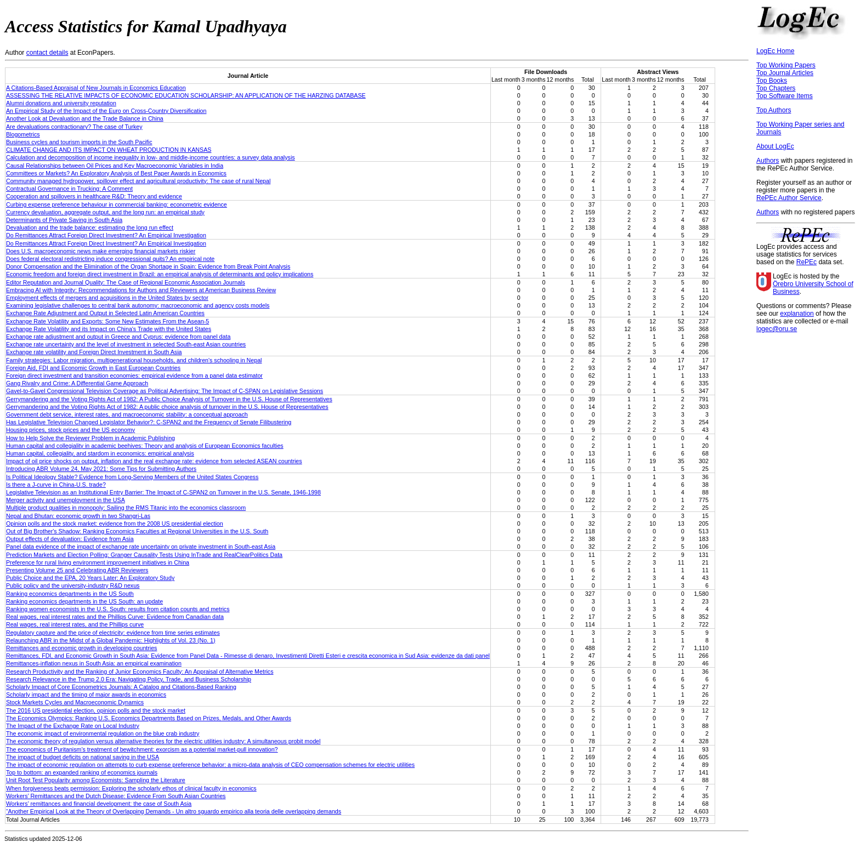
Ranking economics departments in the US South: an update (84, 601)
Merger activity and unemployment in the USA (65, 500)
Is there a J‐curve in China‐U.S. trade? (56, 484)
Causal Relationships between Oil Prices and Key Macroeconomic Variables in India (114, 165)
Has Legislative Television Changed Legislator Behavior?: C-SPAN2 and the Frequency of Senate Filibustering (148, 422)
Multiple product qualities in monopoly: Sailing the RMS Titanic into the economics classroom (126, 507)
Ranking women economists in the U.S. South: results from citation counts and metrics (118, 609)
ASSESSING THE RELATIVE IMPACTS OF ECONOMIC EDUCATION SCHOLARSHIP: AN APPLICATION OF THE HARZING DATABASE (186, 95)
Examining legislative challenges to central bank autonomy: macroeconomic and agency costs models (137, 305)
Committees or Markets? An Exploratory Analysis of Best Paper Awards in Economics (116, 173)
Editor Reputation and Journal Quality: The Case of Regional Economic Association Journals (125, 282)
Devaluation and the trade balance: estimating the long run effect (89, 227)
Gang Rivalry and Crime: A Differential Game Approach (77, 383)
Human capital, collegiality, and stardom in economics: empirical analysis (100, 453)
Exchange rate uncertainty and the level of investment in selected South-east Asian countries (126, 344)
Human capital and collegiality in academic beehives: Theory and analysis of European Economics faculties (145, 445)
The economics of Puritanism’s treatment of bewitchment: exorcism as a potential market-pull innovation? (142, 749)
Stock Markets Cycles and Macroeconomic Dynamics (75, 702)
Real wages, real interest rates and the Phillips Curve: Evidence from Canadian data (115, 616)
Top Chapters (775, 88)
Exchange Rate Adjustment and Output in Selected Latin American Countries (105, 313)
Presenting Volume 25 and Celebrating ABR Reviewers (77, 570)
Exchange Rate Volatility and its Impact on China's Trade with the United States (108, 329)
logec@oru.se (776, 329)
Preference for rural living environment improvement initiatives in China (97, 562)
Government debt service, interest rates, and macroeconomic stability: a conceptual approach (127, 414)
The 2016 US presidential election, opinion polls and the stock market (95, 710)
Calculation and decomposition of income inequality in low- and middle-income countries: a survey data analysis (150, 157)
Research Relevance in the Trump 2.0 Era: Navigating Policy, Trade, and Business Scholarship (128, 679)
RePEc (806, 262)
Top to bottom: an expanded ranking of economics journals (81, 772)
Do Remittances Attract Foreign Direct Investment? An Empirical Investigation (106, 235)
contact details (47, 52)
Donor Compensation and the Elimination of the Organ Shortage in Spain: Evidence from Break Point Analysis (148, 266)
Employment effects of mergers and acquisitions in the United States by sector (107, 297)
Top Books (771, 80)
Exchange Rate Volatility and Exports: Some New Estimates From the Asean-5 (107, 321)
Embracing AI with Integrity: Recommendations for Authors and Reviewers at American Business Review (141, 290)
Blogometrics (23, 134)
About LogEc (775, 146)
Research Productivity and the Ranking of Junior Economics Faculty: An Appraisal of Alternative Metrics (139, 671)
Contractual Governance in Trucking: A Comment (69, 188)
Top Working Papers (786, 65)
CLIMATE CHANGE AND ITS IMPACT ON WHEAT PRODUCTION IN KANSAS (108, 149)
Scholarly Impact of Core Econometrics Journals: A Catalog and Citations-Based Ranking (121, 687)
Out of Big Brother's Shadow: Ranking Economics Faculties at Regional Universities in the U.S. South (137, 531)
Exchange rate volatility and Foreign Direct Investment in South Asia (94, 352)
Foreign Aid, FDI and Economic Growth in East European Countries (93, 368)
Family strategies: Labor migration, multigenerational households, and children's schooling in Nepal (134, 360)
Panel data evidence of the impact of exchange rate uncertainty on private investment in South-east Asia (140, 546)
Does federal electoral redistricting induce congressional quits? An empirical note (110, 258)
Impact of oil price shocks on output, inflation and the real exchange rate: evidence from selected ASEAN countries (154, 461)
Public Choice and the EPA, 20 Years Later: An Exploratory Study (90, 577)
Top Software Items (784, 96)
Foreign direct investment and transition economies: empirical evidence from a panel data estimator (134, 375)
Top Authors (773, 110)
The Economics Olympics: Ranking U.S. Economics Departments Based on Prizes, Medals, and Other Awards (148, 718)
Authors (767, 160)
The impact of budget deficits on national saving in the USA (82, 757)
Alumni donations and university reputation (61, 103)
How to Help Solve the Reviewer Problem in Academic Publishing (90, 438)
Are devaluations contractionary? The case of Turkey (74, 126)
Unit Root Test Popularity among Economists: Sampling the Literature (95, 780)
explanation (796, 313)
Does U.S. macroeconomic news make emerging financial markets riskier (100, 251)
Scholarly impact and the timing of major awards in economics (86, 694)
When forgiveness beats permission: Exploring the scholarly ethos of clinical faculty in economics (131, 788)
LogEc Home (775, 51)
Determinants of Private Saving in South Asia (64, 220)
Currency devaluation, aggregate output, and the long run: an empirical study (105, 212)
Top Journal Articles (784, 73)
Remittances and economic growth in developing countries (81, 648)
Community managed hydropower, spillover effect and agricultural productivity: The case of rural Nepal (138, 181)
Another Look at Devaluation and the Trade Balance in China (84, 118)
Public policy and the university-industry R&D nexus (72, 585)
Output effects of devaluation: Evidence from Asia (70, 539)
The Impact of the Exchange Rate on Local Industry (72, 725)
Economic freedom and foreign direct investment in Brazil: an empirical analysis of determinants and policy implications (159, 274)
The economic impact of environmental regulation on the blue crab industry (102, 733)
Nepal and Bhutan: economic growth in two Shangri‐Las (78, 516)
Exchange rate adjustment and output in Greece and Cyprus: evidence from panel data (118, 336)
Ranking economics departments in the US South (70, 593)
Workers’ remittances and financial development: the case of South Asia (98, 803)
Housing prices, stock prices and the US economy (70, 429)
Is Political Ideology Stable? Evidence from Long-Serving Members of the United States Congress (132, 477)
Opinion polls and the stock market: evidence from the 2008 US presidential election (114, 523)
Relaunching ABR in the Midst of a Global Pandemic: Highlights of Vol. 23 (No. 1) (110, 640)
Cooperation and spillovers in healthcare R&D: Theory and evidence (94, 196)
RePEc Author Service (789, 198)
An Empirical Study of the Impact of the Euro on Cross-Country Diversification (106, 110)
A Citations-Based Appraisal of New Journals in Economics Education (96, 87)
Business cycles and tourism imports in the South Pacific (79, 142)
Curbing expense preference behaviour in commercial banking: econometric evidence (116, 204)
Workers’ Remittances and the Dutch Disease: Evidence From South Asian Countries (115, 796)
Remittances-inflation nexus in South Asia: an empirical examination (94, 663)
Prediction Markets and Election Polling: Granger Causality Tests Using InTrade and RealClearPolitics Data (144, 554)
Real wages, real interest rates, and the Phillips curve (75, 624)
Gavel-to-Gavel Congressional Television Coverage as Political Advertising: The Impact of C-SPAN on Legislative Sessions (164, 391)
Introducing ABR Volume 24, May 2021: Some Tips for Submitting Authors (101, 468)
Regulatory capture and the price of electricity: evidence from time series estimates (113, 632)
